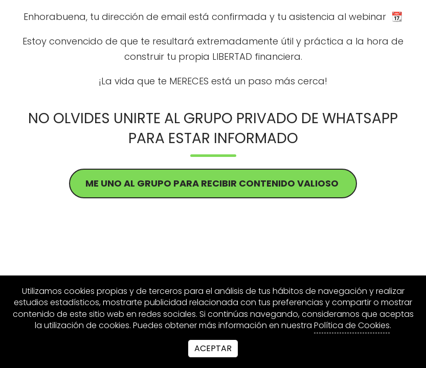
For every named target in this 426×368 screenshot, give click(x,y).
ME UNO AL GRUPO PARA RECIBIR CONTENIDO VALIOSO (213, 183)
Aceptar (213, 348)
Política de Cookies (352, 325)
